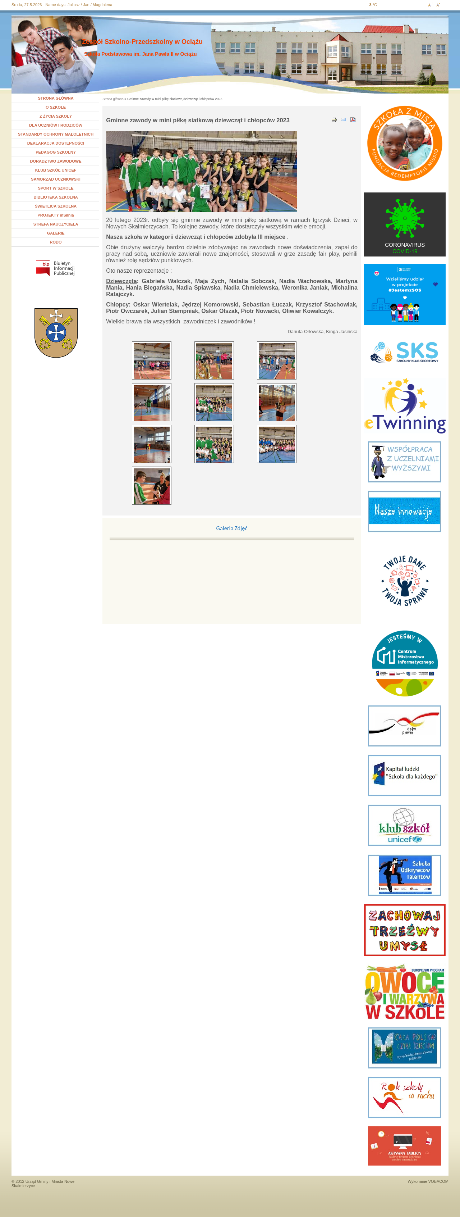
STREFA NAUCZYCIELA (55, 224)
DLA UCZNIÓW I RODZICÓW (55, 125)
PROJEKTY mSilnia (55, 215)
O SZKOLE (58, 107)
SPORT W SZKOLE (56, 188)
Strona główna (113, 99)
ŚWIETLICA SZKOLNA (56, 206)
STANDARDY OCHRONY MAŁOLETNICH (55, 134)
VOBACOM (438, 1181)
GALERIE (56, 233)
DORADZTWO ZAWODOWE (56, 161)
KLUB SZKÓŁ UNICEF (56, 170)
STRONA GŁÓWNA (55, 98)
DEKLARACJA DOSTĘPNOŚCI (55, 143)
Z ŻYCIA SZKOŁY (56, 116)
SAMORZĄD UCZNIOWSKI (55, 179)
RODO (56, 242)
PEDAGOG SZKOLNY (56, 152)
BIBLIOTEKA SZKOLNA (56, 197)
